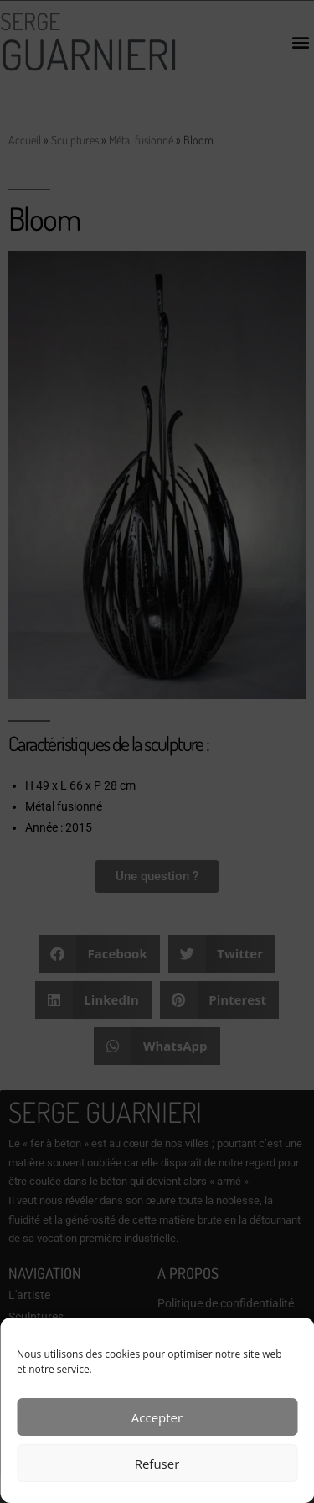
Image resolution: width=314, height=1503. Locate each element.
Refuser (157, 1463)
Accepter (157, 1417)
